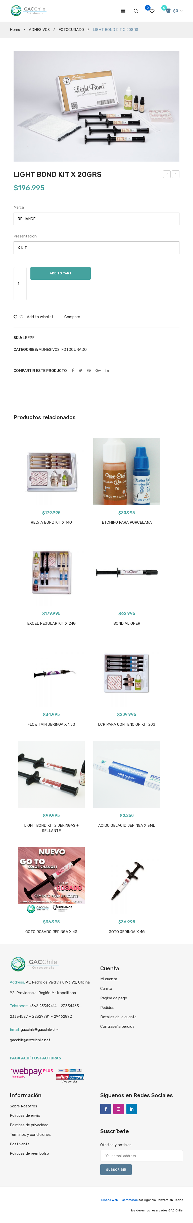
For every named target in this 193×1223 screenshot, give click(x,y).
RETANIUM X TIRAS (167, 175)
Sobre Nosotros (23, 1106)
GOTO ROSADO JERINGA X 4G (51, 932)
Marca (19, 207)
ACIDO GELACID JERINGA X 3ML (126, 825)
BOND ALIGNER (126, 623)
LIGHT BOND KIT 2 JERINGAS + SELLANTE (51, 828)
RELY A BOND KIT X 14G (51, 522)
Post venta (19, 1144)
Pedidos (107, 1007)
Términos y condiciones (30, 1134)
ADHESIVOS (39, 29)
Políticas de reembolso (29, 1153)
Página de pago (113, 998)
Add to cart (61, 273)
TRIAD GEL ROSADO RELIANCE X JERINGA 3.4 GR (175, 175)
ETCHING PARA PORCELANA (127, 522)
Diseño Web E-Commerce (119, 1200)
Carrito (106, 988)
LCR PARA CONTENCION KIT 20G (126, 724)
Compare (72, 317)
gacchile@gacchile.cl (38, 1029)
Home (15, 29)
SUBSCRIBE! (116, 1169)
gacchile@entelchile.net (30, 1040)
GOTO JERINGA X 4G (127, 932)
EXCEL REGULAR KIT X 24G (51, 623)
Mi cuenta (108, 979)
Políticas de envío (25, 1115)
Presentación (25, 236)
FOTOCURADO (71, 29)
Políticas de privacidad (29, 1125)
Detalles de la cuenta (118, 1017)
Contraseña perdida (117, 1026)
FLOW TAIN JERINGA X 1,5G (51, 724)
